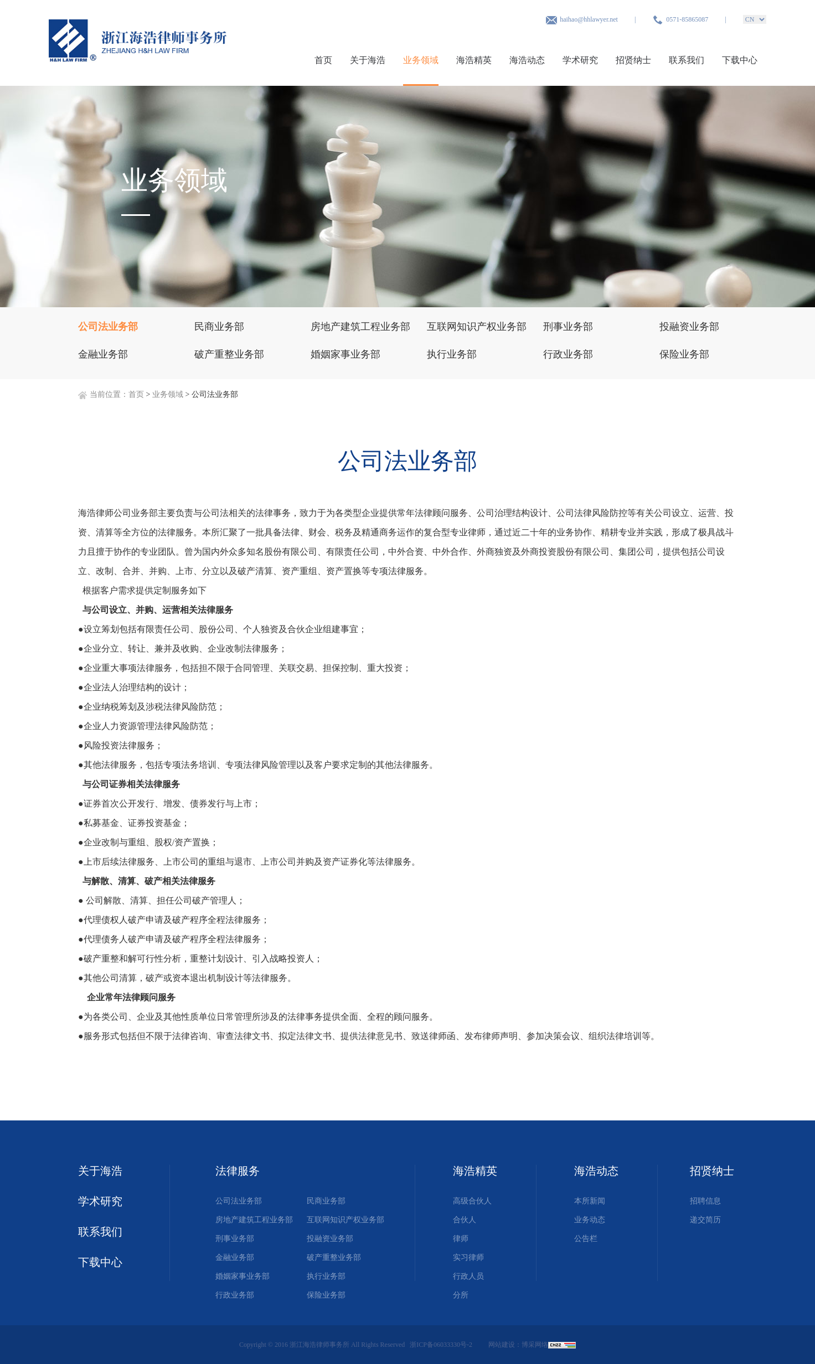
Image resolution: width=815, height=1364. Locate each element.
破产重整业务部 (334, 1257)
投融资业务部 (330, 1238)
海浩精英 (474, 60)
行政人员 (468, 1276)
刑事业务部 (234, 1238)
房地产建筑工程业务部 (254, 1220)
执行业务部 (326, 1276)
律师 (460, 1238)
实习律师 (468, 1257)
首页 (323, 60)
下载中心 (739, 60)
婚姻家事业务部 (242, 1276)
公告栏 (585, 1238)
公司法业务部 (238, 1201)
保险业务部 (326, 1295)
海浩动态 (527, 60)
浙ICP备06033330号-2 (442, 1344)
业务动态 (589, 1220)
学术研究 (580, 60)
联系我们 (686, 60)
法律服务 (237, 1171)
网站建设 (501, 1344)
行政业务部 (234, 1295)
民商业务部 (326, 1201)
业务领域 (421, 60)
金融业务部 (234, 1257)
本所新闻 (589, 1201)
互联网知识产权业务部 (345, 1220)
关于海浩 (367, 60)
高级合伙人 (472, 1201)
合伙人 (464, 1220)
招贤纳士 (633, 60)
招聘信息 (705, 1201)
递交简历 (705, 1220)
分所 (460, 1295)
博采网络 (535, 1344)
